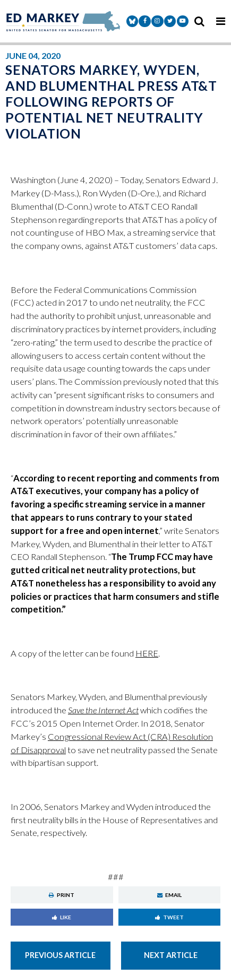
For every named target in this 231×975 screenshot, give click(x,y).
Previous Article (60, 955)
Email (169, 895)
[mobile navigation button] (220, 21)
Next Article (171, 955)
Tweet (169, 917)
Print (61, 895)
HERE (146, 653)
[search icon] (199, 21)
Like (61, 917)
